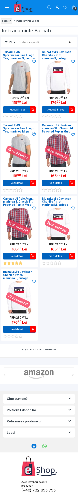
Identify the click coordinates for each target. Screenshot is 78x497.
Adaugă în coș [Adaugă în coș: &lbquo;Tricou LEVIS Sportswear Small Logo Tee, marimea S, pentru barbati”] (17, 109)
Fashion (6, 20)
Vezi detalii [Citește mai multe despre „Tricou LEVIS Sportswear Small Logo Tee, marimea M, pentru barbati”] (17, 182)
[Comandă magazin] (44, 42)
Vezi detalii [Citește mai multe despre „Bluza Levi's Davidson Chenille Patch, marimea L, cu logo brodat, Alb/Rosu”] (17, 329)
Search (49, 7)
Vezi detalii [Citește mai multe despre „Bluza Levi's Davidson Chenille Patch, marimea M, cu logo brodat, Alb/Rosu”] (55, 256)
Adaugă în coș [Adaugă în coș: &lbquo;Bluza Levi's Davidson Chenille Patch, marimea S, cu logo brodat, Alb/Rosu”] (55, 109)
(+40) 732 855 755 (38, 490)
